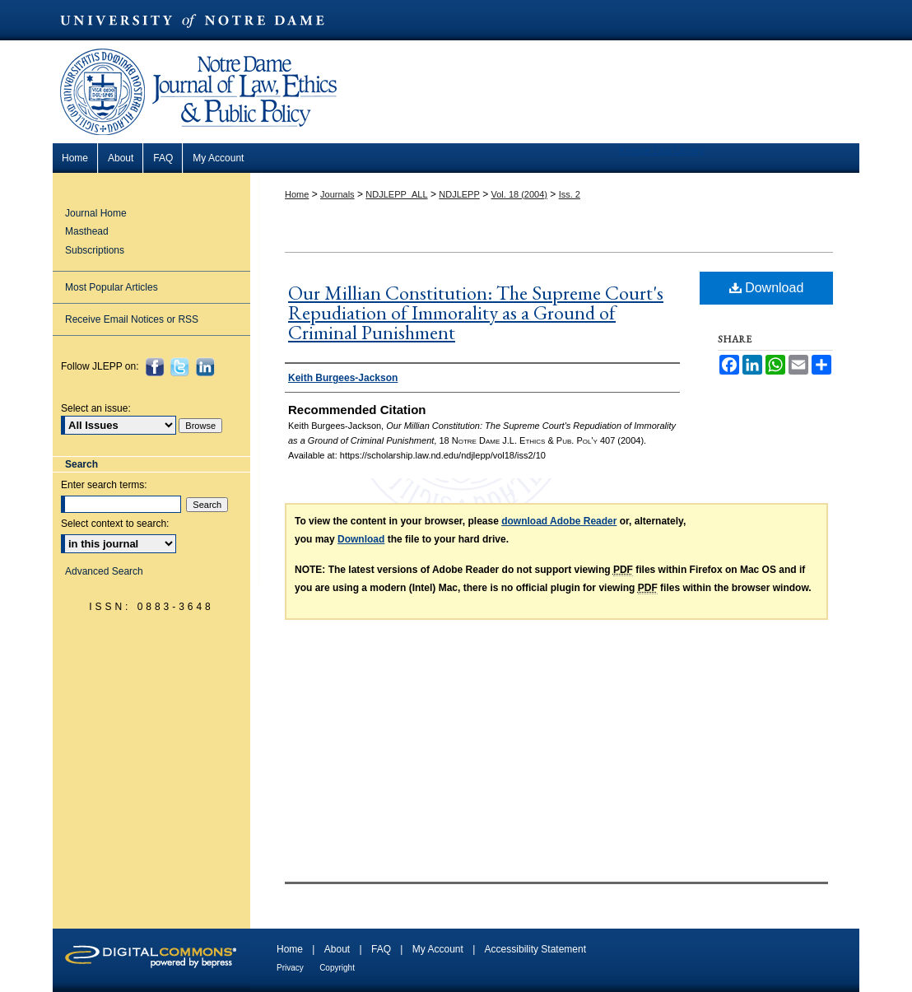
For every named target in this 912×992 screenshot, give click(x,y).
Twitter (181, 366)
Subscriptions (94, 250)
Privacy (290, 967)
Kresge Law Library (661, 150)
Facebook (157, 366)
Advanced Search (104, 571)
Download (766, 288)
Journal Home (96, 213)
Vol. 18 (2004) (519, 194)
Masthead (87, 231)
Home (297, 194)
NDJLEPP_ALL (396, 194)
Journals (337, 194)
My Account (437, 949)
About (337, 949)
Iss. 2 (569, 194)
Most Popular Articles (111, 287)
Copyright (337, 967)
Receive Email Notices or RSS (131, 319)
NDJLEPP (459, 194)
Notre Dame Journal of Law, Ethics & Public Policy (201, 51)
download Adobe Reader (559, 521)
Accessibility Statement (535, 949)
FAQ (381, 949)
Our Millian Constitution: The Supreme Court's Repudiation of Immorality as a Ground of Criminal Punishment (475, 312)
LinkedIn (207, 366)
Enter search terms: (104, 485)
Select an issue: (96, 408)
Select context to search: (115, 523)
